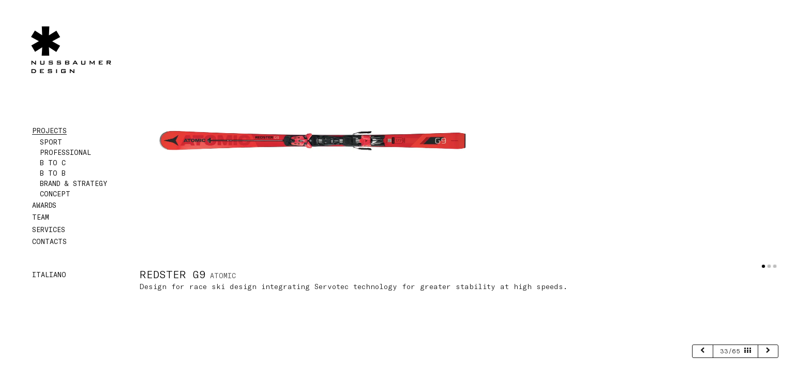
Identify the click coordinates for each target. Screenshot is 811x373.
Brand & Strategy (73, 183)
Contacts (49, 241)
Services (48, 229)
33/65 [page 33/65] (735, 350)
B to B (53, 173)
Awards (44, 205)
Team (40, 217)
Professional (65, 152)
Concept (55, 194)
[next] (768, 351)
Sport (51, 142)
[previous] (702, 351)
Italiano (49, 274)
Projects (49, 130)
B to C (53, 163)
